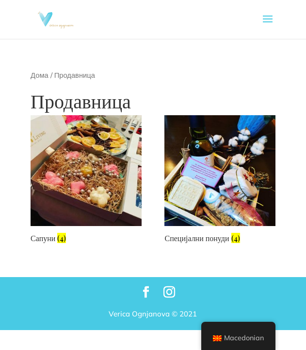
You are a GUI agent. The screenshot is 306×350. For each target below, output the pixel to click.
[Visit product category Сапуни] (86, 180)
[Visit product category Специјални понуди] (219, 180)
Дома (39, 75)
